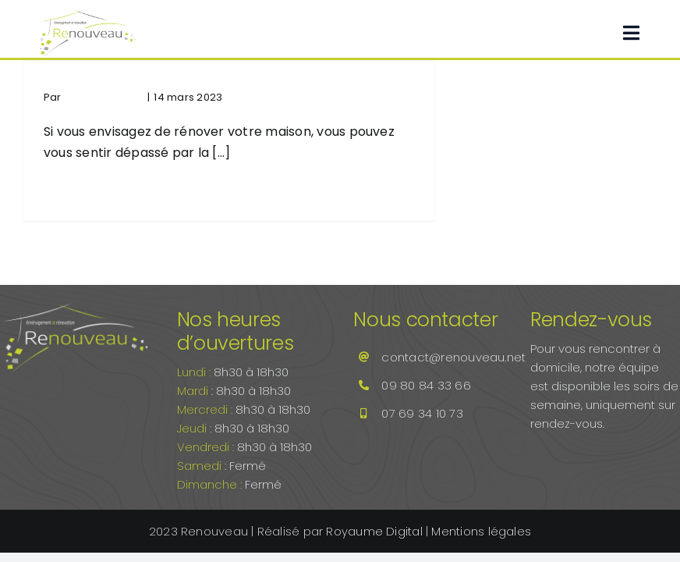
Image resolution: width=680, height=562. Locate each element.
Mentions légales (481, 531)
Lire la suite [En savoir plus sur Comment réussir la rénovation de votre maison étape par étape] (72, 191)
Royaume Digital (376, 531)
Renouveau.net (103, 97)
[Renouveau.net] (86, 14)
